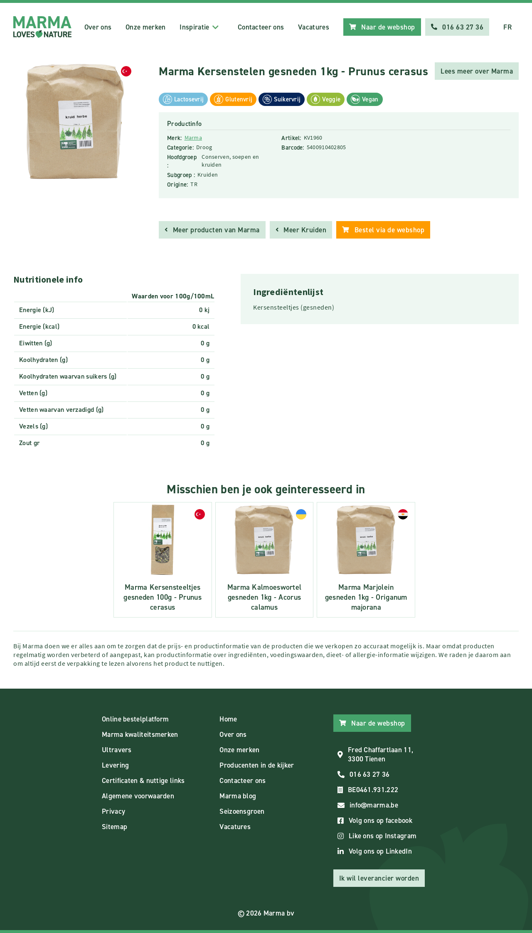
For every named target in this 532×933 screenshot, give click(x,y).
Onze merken (145, 27)
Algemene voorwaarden (138, 795)
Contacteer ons (261, 27)
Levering (115, 765)
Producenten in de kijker (256, 765)
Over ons (97, 27)
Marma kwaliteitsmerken (140, 734)
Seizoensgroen (241, 811)
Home (228, 719)
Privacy (113, 811)
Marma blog (237, 795)
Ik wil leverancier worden (379, 878)
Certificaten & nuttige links (143, 780)
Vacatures (313, 27)
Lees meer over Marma (477, 71)
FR (507, 27)
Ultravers (117, 749)
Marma (193, 137)
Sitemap (114, 826)
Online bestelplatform (135, 719)
